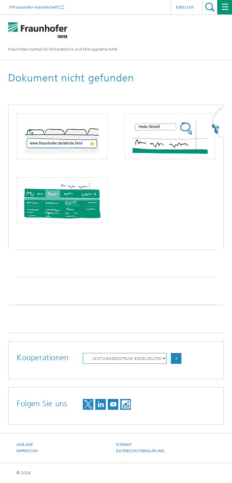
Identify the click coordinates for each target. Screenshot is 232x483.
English (185, 7)
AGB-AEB (24, 445)
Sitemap (123, 445)
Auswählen (176, 358)
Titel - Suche (209, 7)
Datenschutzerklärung (140, 451)
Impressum (26, 451)
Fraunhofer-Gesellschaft (35, 7)
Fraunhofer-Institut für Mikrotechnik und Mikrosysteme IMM (62, 49)
